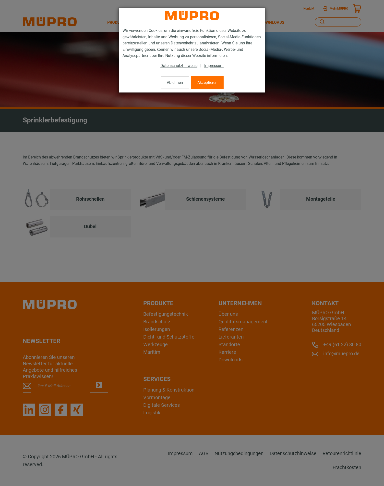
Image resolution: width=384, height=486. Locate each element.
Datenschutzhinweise (178, 65)
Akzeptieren (207, 82)
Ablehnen (175, 82)
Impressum (214, 65)
